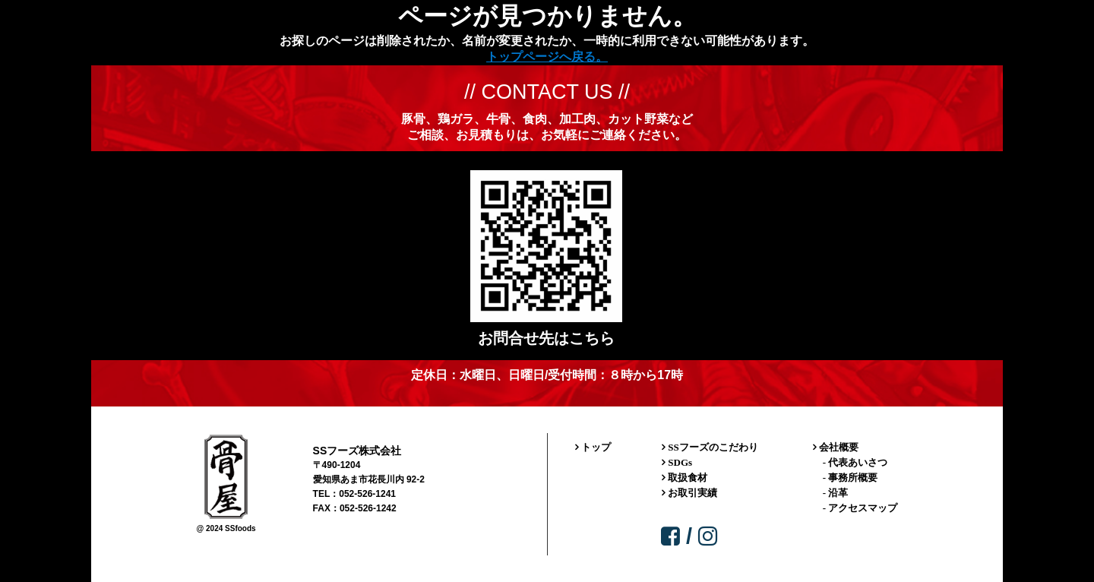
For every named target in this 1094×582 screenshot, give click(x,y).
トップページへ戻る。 (547, 56)
